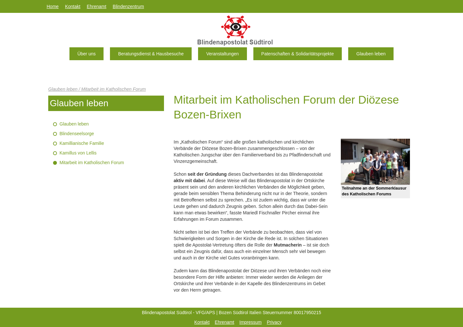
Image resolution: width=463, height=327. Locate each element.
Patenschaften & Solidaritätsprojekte (297, 53)
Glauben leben (371, 53)
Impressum (251, 322)
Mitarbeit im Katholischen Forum (91, 162)
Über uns (86, 53)
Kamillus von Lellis (77, 152)
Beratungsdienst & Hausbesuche (151, 53)
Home (53, 6)
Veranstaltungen (222, 53)
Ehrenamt (96, 6)
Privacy (274, 322)
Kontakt (72, 6)
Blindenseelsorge (76, 133)
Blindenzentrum (128, 6)
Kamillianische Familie (81, 143)
